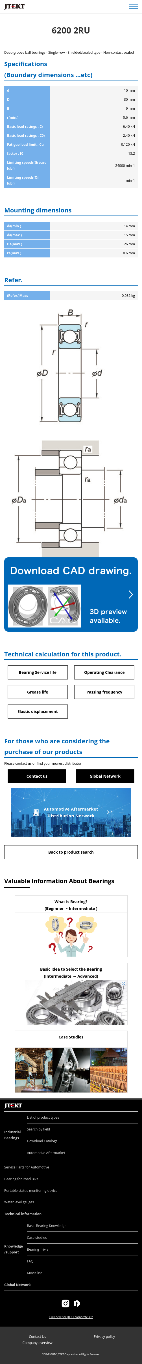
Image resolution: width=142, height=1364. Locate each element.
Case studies (37, 1237)
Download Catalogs (42, 1141)
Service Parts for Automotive (26, 1167)
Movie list (34, 1273)
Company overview (38, 1342)
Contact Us (37, 1336)
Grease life (37, 692)
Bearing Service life (37, 672)
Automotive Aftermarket (46, 1152)
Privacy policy (104, 1336)
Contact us (37, 776)
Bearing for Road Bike (21, 1179)
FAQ (30, 1261)
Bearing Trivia (37, 1249)
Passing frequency (104, 692)
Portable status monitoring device (30, 1190)
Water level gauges (19, 1202)
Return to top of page (131, 1099)
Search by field (38, 1129)
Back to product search (71, 852)
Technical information (22, 1214)
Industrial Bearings (12, 1135)
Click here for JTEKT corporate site (71, 1317)
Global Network (105, 776)
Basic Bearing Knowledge (46, 1225)
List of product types (43, 1117)
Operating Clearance (104, 672)
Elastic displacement (38, 711)
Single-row (56, 52)
